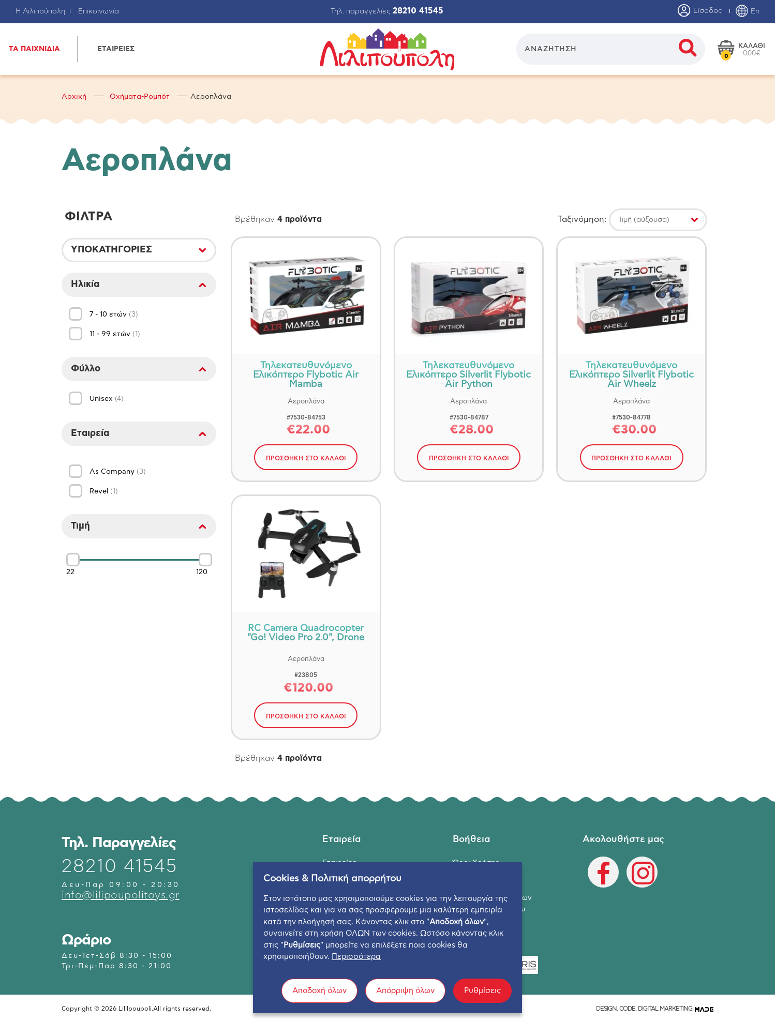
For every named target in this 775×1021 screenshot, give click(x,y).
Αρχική (74, 96)
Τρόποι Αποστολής (485, 886)
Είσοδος (700, 11)
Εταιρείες (339, 863)
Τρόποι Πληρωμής (483, 874)
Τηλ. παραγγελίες (387, 11)
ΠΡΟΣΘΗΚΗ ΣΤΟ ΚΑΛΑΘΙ (306, 458)
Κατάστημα (342, 874)
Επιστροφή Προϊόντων (492, 898)
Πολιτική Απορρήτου (489, 909)
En (747, 11)
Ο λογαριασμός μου (357, 898)
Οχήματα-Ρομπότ (140, 96)
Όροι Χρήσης (476, 863)
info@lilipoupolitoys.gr (121, 895)
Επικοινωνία (98, 11)
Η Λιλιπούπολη (40, 11)
